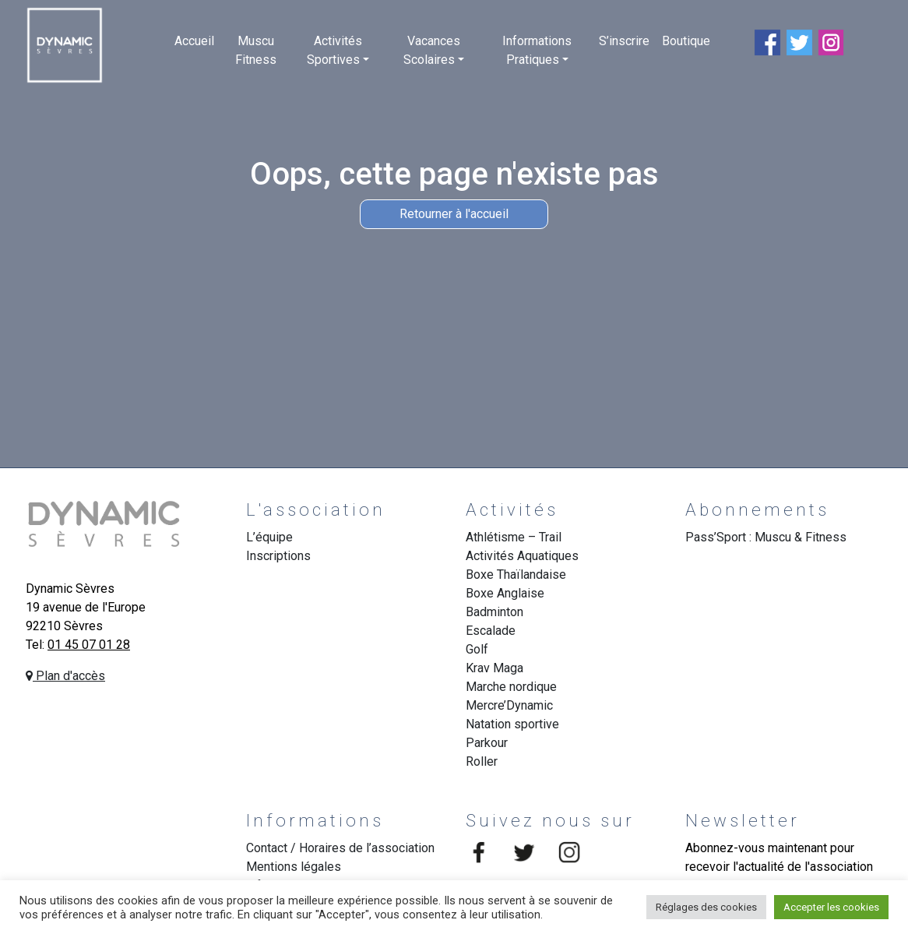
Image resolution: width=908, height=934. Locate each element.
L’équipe (269, 537)
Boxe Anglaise (505, 593)
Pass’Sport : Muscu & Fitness (765, 537)
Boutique (686, 40)
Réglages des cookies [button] (706, 907)
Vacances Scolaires (431, 50)
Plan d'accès (65, 675)
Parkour (487, 742)
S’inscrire (624, 40)
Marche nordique (511, 686)
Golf (477, 649)
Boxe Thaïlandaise (516, 574)
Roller (482, 761)
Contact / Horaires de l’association (340, 848)
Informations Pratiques (537, 50)
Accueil (194, 40)
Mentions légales (293, 866)
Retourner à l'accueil (454, 213)
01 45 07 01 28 (89, 644)
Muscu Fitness (255, 50)
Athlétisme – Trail (513, 537)
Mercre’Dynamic (509, 705)
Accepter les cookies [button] (831, 907)
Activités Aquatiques (522, 555)
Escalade (491, 630)
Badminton (494, 611)
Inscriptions (278, 555)
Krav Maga (494, 668)
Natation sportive (512, 724)
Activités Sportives (334, 50)
